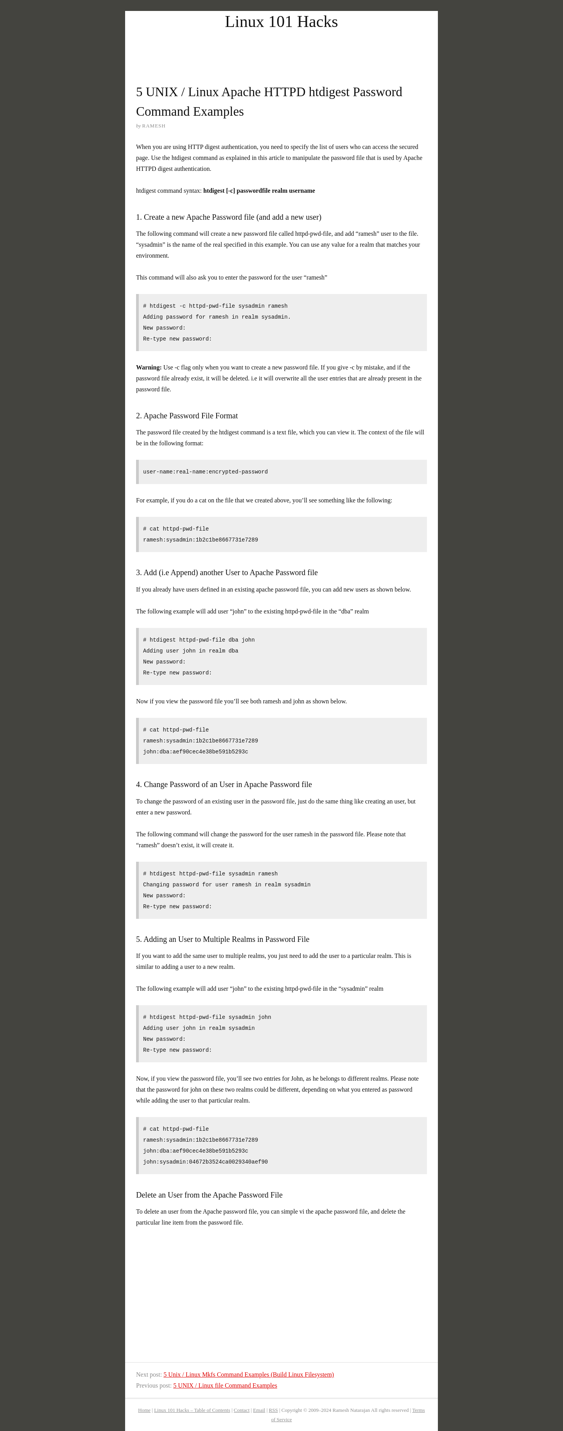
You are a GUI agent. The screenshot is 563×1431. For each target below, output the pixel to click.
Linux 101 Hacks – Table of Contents (192, 1410)
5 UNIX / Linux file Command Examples (225, 1385)
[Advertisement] (281, 50)
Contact (241, 1410)
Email (259, 1410)
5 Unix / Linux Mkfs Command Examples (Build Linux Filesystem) (248, 1374)
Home (144, 1410)
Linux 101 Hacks (281, 21)
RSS (273, 1410)
